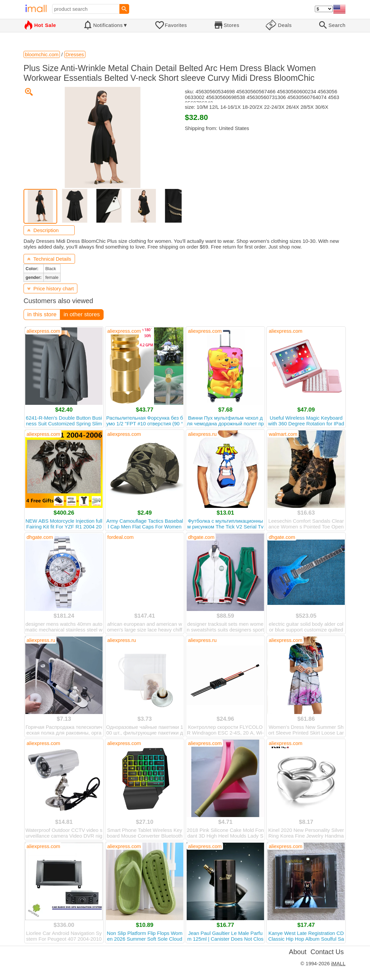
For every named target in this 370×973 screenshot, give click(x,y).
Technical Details (49, 259)
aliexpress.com (43, 331)
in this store (42, 314)
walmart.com (283, 434)
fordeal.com (120, 537)
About (297, 951)
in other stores (82, 314)
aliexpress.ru (202, 434)
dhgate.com (40, 537)
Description (43, 230)
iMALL (338, 963)
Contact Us (327, 951)
